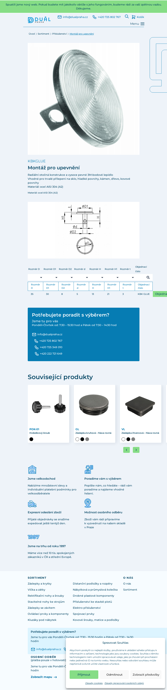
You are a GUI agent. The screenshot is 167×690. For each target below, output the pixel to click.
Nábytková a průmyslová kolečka (95, 589)
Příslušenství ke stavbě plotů (92, 601)
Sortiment (43, 33)
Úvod (32, 33)
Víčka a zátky (36, 589)
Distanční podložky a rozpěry (92, 583)
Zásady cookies (94, 683)
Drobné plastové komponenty (93, 595)
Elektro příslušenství (87, 607)
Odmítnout (114, 674)
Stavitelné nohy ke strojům (46, 601)
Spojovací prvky (83, 614)
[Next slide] (136, 450)
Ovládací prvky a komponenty (48, 614)
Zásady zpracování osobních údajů (124, 683)
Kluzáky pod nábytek (42, 620)
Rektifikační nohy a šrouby (46, 595)
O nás (127, 583)
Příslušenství (59, 33)
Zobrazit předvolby (146, 674)
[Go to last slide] (126, 450)
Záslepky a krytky (40, 583)
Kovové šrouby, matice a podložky (96, 620)
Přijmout (84, 674)
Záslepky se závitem (41, 607)
